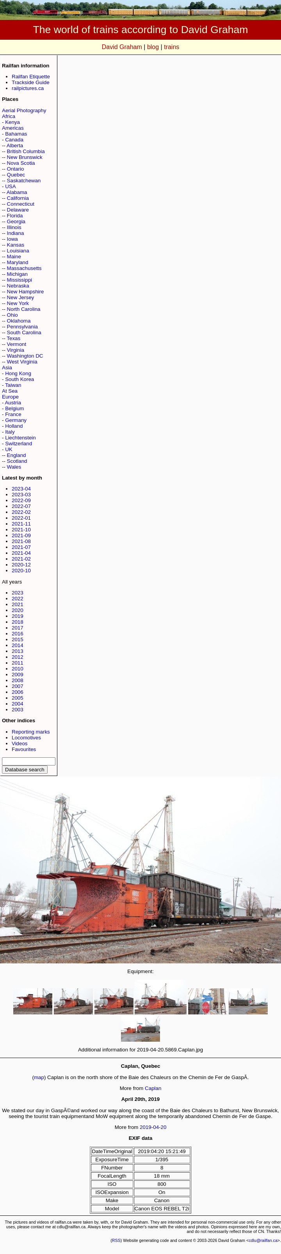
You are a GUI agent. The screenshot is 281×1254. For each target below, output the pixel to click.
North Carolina (24, 309)
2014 (17, 645)
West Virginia (22, 362)
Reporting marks (31, 732)
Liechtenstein (20, 438)
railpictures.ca (28, 88)
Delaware (18, 210)
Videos (20, 743)
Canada (14, 140)
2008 (17, 680)
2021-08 (21, 541)
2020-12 (21, 565)
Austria (13, 403)
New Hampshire (25, 292)
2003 (17, 710)
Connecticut (20, 204)
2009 (17, 674)
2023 (17, 593)
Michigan (17, 274)
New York (18, 303)
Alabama (17, 192)
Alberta (15, 145)
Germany (16, 420)
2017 (17, 628)
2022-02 (21, 512)
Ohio (12, 315)
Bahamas (16, 134)
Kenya (12, 122)
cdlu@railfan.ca (263, 1240)
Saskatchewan (24, 180)
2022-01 (21, 518)
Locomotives (26, 738)
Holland (14, 426)
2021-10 (21, 530)
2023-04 (21, 489)
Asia (7, 367)
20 (164, 1127)
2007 (17, 686)
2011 (17, 663)
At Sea (10, 391)
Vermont (17, 344)
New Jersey (20, 297)
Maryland (17, 262)
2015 (17, 639)
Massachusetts (24, 268)
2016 (17, 634)
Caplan (153, 1088)
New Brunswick (25, 157)
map (39, 1077)
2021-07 (21, 547)
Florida (15, 216)
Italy (9, 432)
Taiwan (13, 385)
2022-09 (21, 500)
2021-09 (21, 535)
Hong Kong (18, 373)
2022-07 (21, 506)
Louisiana (18, 251)
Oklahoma (19, 321)
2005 (17, 698)
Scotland (17, 461)
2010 (17, 669)
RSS (116, 1240)
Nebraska (18, 286)
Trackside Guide (31, 82)
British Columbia (26, 151)
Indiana (15, 233)
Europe (10, 397)
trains (171, 47)
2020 (17, 610)
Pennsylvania (22, 327)
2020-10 (21, 570)
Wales (14, 467)
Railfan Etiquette (31, 76)
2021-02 (21, 559)
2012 (17, 657)
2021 (17, 604)
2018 (17, 622)
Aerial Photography (24, 110)
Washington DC (25, 356)
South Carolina (24, 332)
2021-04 (21, 553)
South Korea (19, 379)
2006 (17, 692)
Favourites (24, 749)
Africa (8, 116)
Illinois (14, 227)
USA (10, 186)
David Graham (122, 47)
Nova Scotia (21, 163)
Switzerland (18, 443)
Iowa (12, 239)
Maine (14, 256)
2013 (17, 651)
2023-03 (21, 494)
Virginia (15, 350)
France (13, 414)
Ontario (15, 169)
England (16, 455)
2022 (17, 598)
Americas (13, 128)
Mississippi (19, 280)
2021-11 (21, 524)
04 (156, 1127)
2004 (17, 704)
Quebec (16, 175)
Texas (13, 338)
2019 (17, 616)
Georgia (16, 221)
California (18, 198)
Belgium (14, 408)
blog (153, 47)
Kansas (15, 245)
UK (8, 449)
